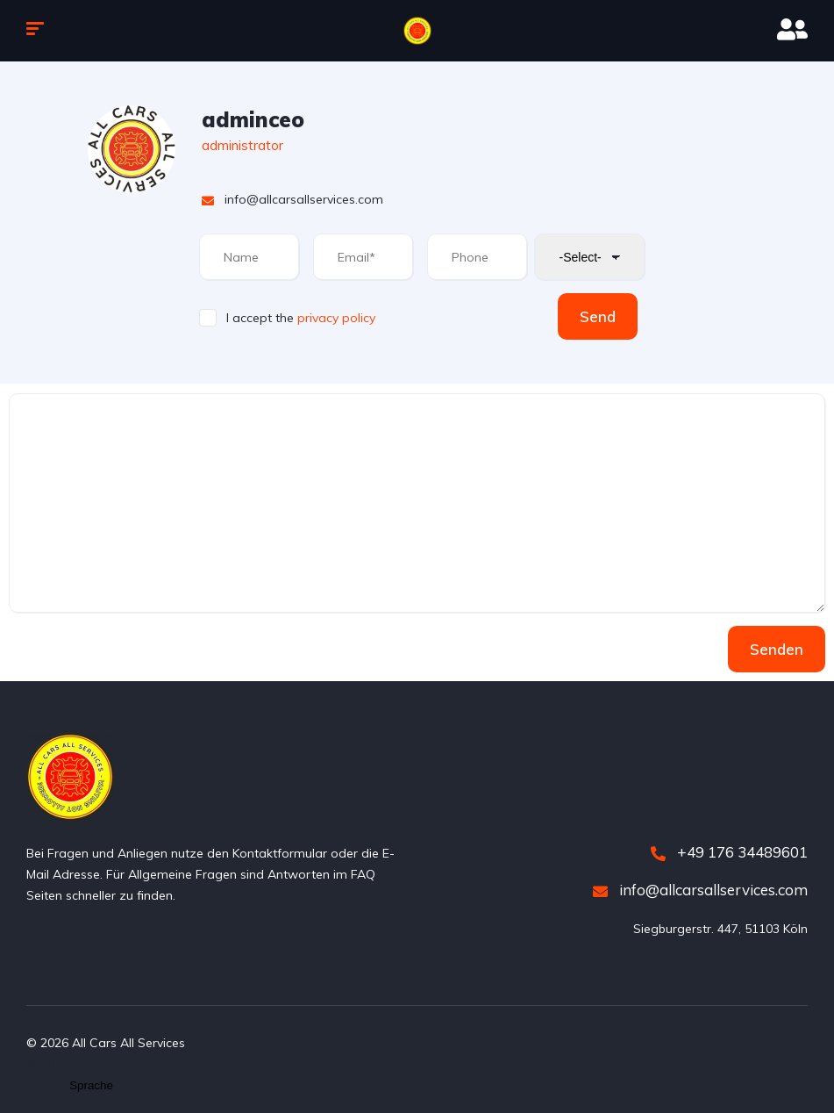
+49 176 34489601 (729, 852)
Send (598, 316)
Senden (776, 649)
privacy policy (336, 318)
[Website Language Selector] (91, 1085)
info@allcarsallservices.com (700, 889)
